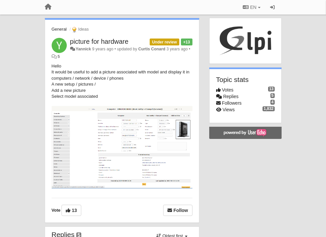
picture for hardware (99, 41)
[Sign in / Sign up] (272, 7)
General (59, 29)
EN (251, 7)
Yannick (83, 49)
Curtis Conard (151, 49)
